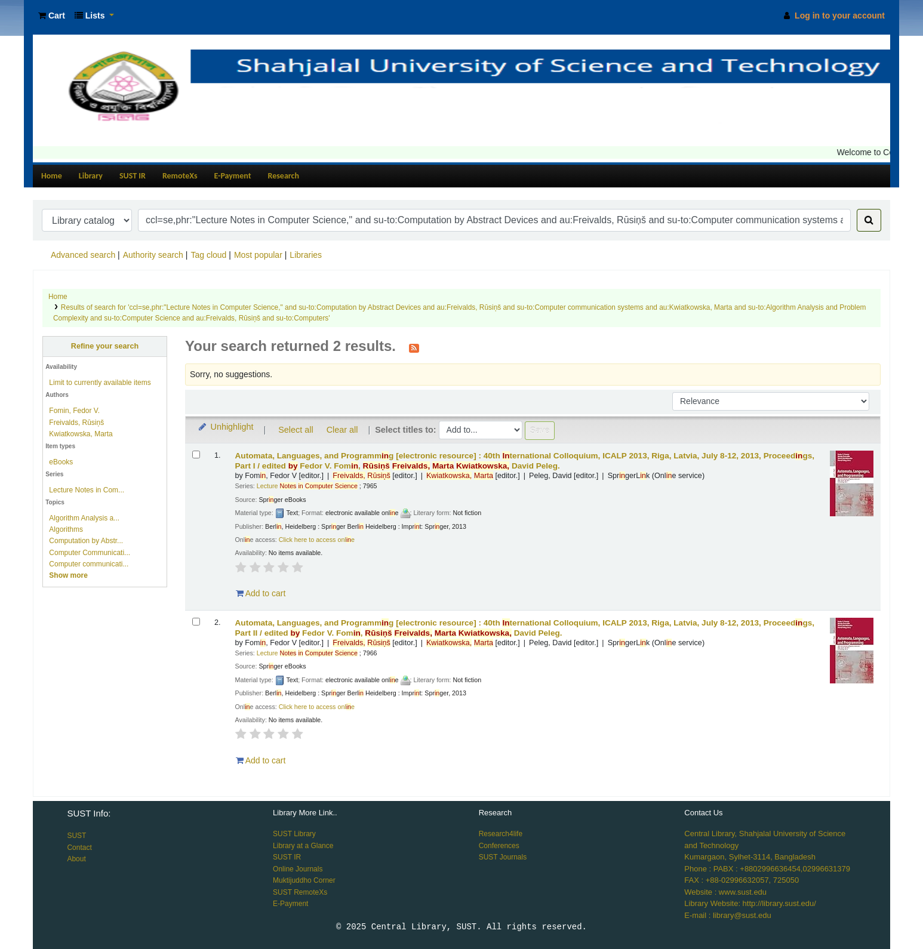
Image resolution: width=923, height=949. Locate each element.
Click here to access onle (317, 539)
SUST (76, 835)
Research (283, 176)
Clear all (342, 430)
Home (51, 176)
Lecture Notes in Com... (86, 490)
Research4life (500, 834)
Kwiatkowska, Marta (80, 434)
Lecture (307, 485)
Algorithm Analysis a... (84, 518)
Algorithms (66, 529)
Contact (79, 847)
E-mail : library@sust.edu (727, 915)
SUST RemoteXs (300, 892)
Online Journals (297, 869)
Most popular (258, 255)
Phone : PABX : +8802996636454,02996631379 (767, 868)
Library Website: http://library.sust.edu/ (750, 903)
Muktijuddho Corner (304, 880)
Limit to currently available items (99, 382)
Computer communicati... (88, 564)
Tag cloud (208, 255)
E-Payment (232, 176)
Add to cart (261, 593)
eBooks (61, 462)
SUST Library (294, 834)
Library (91, 176)
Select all (295, 430)
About (76, 859)
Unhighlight (225, 427)
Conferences (499, 846)
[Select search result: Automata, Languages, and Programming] (196, 454)
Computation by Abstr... (86, 541)
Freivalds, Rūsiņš (76, 422)
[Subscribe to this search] (414, 347)
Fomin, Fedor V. (74, 410)
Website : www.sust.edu (725, 892)
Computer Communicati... (89, 553)
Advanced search (83, 255)
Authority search (153, 255)
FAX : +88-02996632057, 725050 (741, 880)
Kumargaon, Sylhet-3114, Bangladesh (750, 856)
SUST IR (132, 176)
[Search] (869, 220)
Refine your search (105, 346)
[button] (51, 16)
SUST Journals (503, 857)
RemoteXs (180, 176)
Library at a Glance (303, 846)
